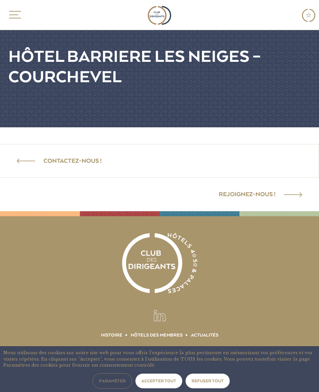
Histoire (111, 335)
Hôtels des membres (157, 335)
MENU (13, 14)
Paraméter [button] (112, 381)
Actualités (204, 335)
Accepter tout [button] (158, 381)
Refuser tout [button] (208, 381)
